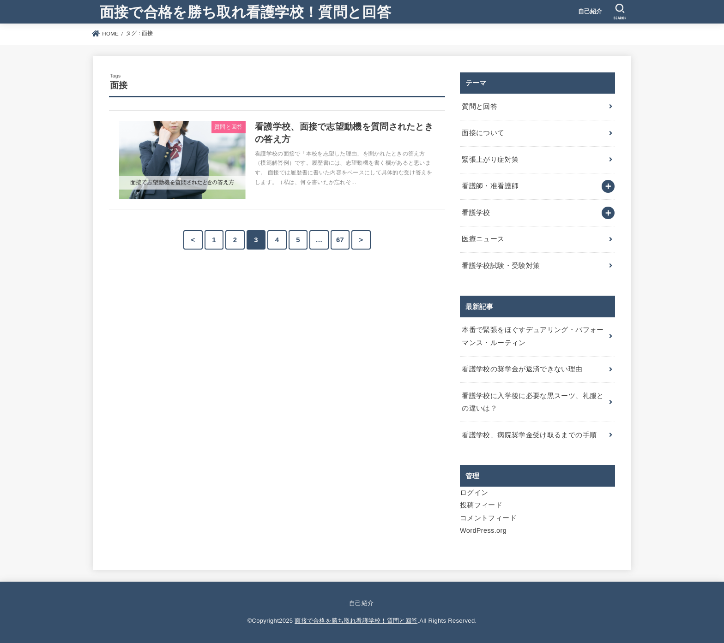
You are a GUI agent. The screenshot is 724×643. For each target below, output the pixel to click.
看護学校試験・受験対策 (501, 265)
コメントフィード (488, 518)
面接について (483, 133)
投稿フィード (481, 505)
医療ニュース (483, 239)
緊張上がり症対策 (490, 159)
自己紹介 (590, 11)
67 (340, 240)
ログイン (474, 492)
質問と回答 (479, 106)
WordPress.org (483, 530)
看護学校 (476, 212)
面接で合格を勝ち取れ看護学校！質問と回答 (245, 11)
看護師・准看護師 (490, 186)
